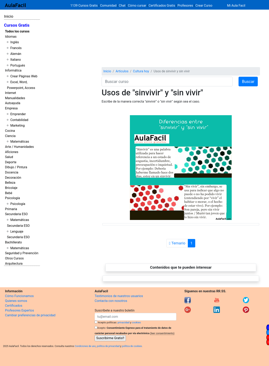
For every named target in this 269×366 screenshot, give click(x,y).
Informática (13, 70)
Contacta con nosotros (111, 301)
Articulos (122, 71)
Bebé (8, 193)
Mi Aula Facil (236, 5)
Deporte (10, 162)
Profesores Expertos (19, 310)
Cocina (10, 131)
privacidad (123, 322)
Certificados (13, 306)
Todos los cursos (17, 31)
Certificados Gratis (162, 5)
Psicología (12, 198)
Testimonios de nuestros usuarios (119, 296)
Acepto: (101, 327)
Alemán (15, 54)
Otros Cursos (14, 258)
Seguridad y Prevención (21, 253)
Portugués (17, 65)
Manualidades (15, 98)
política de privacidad (108, 346)
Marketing (17, 125)
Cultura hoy (141, 71)
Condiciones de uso (85, 346)
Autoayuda (12, 103)
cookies (136, 322)
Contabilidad (19, 120)
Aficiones (11, 152)
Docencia (11, 172)
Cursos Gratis (16, 25)
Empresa (11, 108)
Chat (122, 5)
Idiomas (10, 36)
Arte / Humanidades (19, 147)
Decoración (13, 177)
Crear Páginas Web (23, 76)
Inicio (8, 16)
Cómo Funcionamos (19, 296)
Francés (15, 48)
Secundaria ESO (16, 214)
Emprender (18, 114)
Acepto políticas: (107, 322)
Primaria (11, 209)
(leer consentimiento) (162, 333)
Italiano (15, 60)
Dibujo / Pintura (16, 167)
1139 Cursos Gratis (84, 5)
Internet (10, 93)
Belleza (10, 183)
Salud (9, 157)
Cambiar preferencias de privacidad (30, 315)
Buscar (248, 81)
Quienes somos (16, 301)
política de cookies (132, 346)
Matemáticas (19, 141)
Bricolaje (11, 188)
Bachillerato (13, 242)
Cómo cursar (137, 5)
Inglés (14, 42)
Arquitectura (13, 263)
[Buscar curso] (167, 81)
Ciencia (10, 136)
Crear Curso (203, 5)
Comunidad (108, 5)
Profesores (185, 5)
